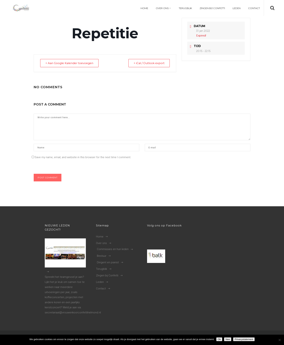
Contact (101, 288)
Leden (100, 282)
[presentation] (58, 166)
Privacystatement (244, 339)
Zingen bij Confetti (107, 275)
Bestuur (101, 255)
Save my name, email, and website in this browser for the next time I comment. (83, 157)
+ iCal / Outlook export (149, 63)
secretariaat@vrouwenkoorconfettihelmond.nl (73, 312)
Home (99, 236)
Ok (219, 339)
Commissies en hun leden (113, 249)
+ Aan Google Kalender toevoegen (69, 63)
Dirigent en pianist (108, 262)
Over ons (101, 243)
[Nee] (279, 340)
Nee (227, 339)
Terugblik (101, 269)
